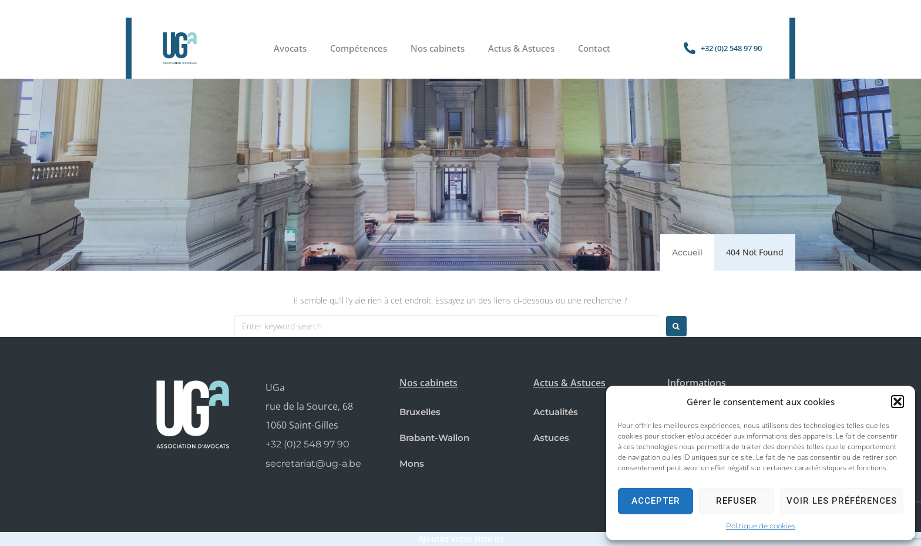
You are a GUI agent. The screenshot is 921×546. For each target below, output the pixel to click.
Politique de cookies (760, 525)
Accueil (687, 252)
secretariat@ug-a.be (313, 463)
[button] (897, 401)
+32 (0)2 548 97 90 (307, 444)
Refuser (736, 501)
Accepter (655, 501)
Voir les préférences (841, 501)
